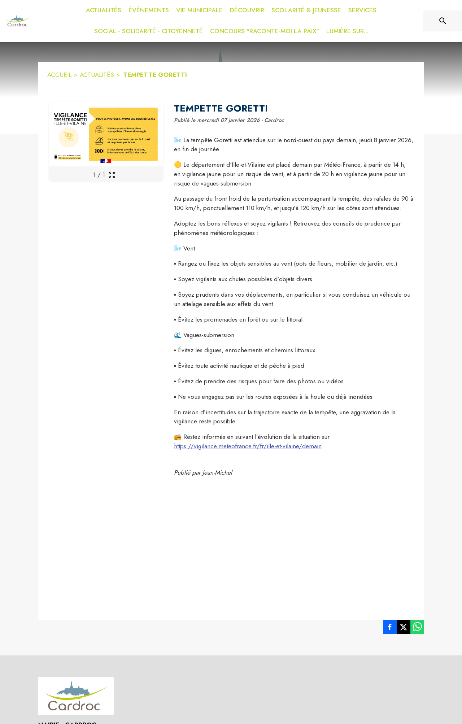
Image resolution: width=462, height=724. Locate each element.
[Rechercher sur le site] (443, 21)
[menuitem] (103, 10)
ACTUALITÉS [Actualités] (97, 74)
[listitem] (390, 628)
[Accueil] (18, 21)
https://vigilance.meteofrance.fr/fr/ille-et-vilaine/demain (248, 446)
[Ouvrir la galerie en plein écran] (111, 175)
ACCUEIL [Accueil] (59, 74)
